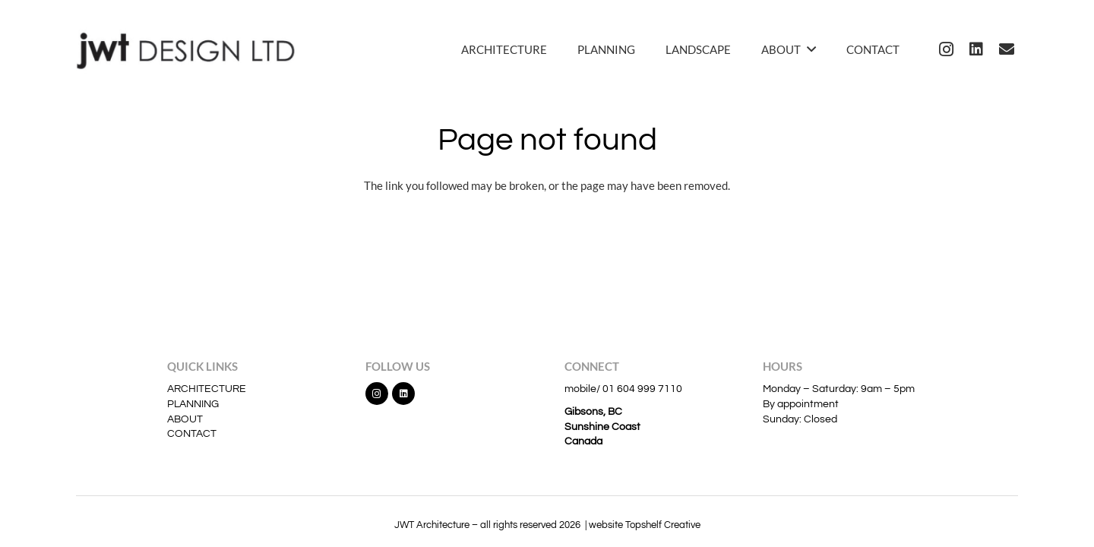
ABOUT (185, 419)
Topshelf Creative (662, 525)
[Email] (1006, 49)
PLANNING (193, 404)
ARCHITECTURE (206, 389)
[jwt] (190, 49)
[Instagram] (946, 49)
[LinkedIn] (976, 49)
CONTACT (192, 433)
